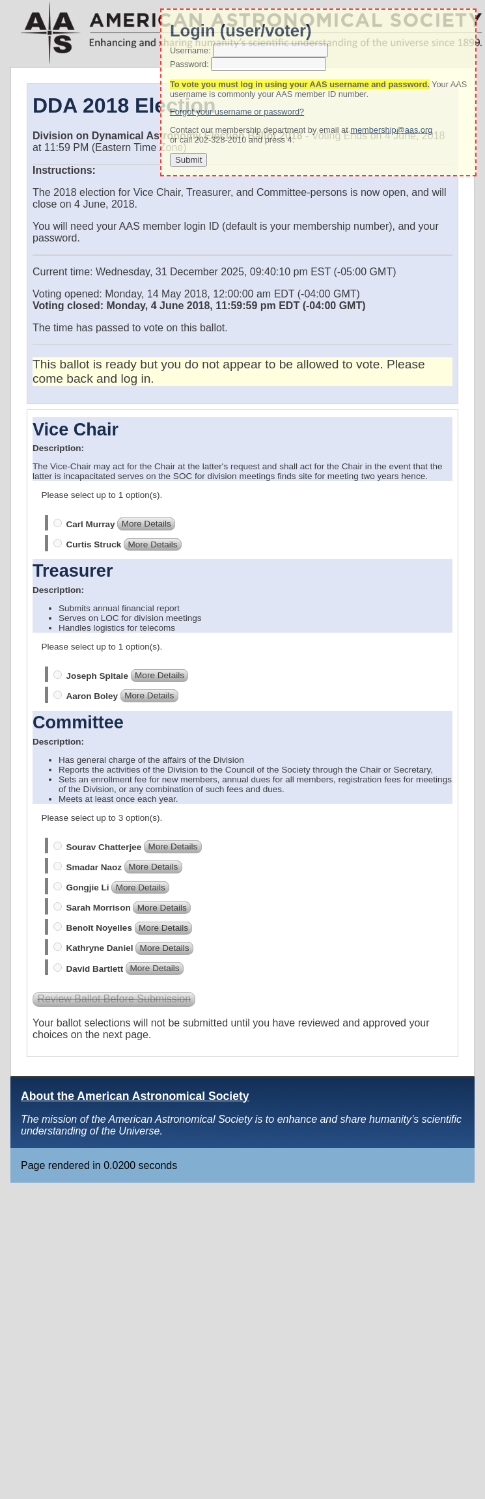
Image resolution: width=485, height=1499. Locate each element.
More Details (146, 524)
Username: (190, 50)
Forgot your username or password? (237, 112)
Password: (189, 64)
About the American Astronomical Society (135, 1096)
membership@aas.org (391, 130)
